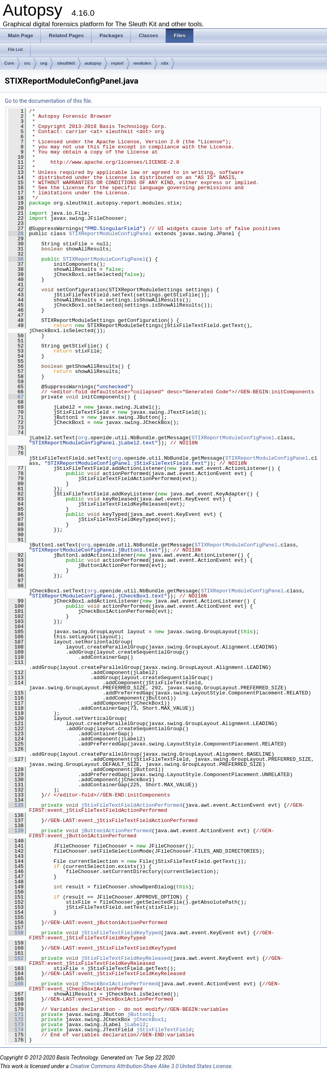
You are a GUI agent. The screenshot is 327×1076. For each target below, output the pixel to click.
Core (9, 63)
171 (16, 1014)
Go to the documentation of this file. (48, 101)
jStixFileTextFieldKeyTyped (121, 932)
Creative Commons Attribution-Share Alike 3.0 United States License (150, 1066)
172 (16, 1019)
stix (165, 63)
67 (16, 396)
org (44, 63)
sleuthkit (66, 63)
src (27, 63)
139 (16, 830)
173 (16, 1024)
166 (16, 983)
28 (16, 233)
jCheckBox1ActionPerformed (119, 983)
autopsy (93, 63)
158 (16, 932)
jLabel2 (135, 1024)
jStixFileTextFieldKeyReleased (125, 958)
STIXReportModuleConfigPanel (110, 233)
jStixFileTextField (163, 1029)
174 (16, 1029)
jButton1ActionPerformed (116, 830)
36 (16, 259)
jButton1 (139, 1014)
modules (142, 63)
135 (16, 805)
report (117, 63)
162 (16, 958)
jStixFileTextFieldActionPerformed (131, 805)
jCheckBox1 (148, 1019)
